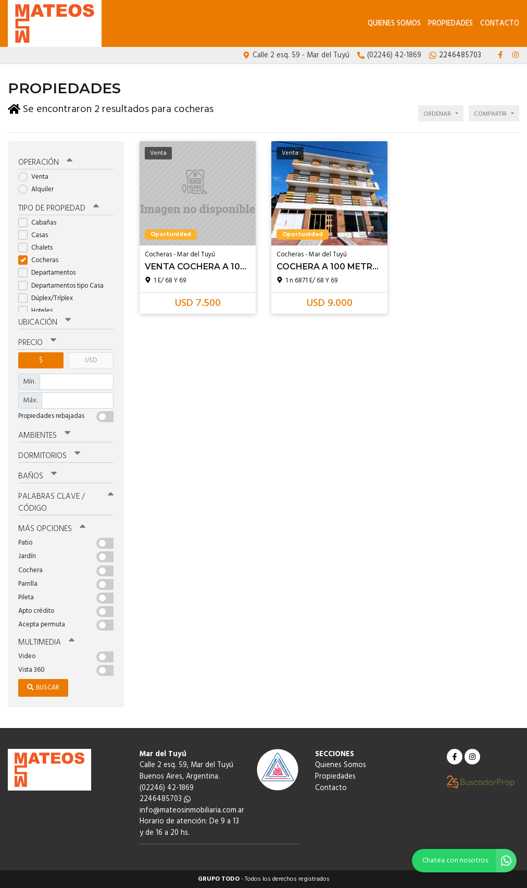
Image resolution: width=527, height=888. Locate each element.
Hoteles (38, 311)
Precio (37, 343)
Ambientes (44, 435)
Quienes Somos (394, 24)
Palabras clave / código (66, 502)
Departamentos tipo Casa (64, 286)
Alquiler (39, 189)
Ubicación (44, 322)
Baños (37, 476)
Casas (36, 235)
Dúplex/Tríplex (49, 298)
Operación (45, 162)
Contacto (499, 24)
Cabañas (40, 223)
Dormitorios (49, 456)
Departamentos (50, 273)
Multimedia (46, 642)
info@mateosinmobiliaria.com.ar (192, 811)
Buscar (43, 687)
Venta (36, 177)
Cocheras (41, 260)
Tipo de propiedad (58, 208)
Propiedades (450, 24)
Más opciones (51, 529)
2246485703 (165, 799)
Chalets (38, 248)
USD (91, 360)
